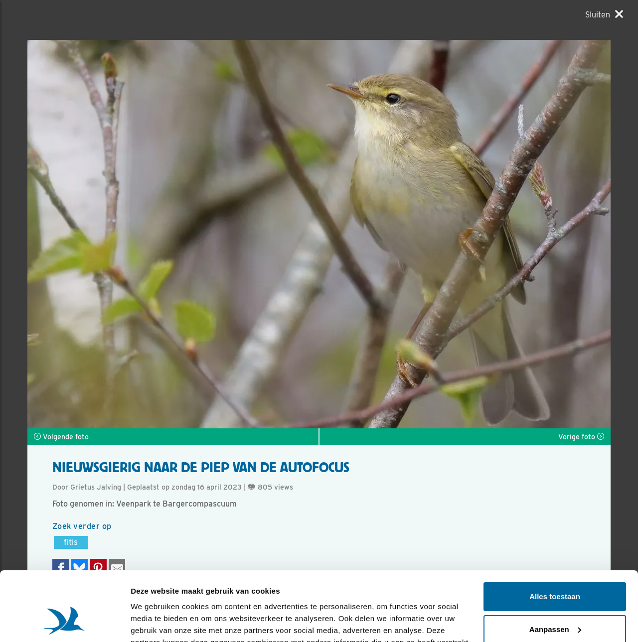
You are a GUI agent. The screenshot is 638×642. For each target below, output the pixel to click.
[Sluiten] (604, 14)
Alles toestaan (554, 537)
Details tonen (154, 622)
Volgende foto (61, 437)
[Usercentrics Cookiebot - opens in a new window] (64, 622)
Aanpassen (555, 569)
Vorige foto (581, 437)
